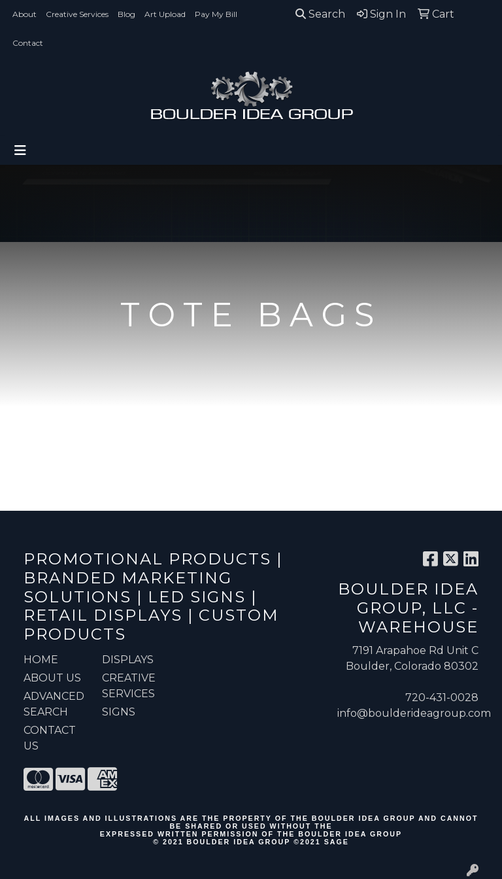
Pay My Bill (216, 14)
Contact (27, 43)
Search (320, 14)
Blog (126, 14)
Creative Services (77, 14)
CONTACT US (50, 738)
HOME (41, 659)
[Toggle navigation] (20, 150)
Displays (128, 659)
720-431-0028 (441, 697)
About (24, 14)
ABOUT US (52, 678)
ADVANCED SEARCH (54, 704)
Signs (118, 712)
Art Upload (165, 14)
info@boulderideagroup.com (414, 713)
